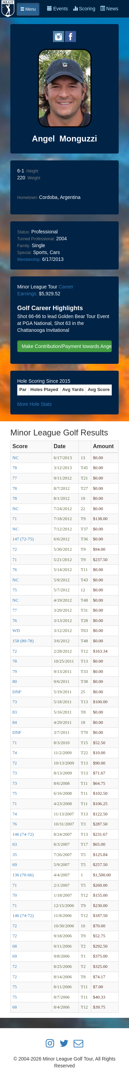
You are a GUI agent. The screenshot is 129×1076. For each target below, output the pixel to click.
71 (14, 518)
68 (14, 946)
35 (14, 854)
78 (14, 467)
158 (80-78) (23, 640)
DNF (16, 691)
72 (14, 549)
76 (14, 569)
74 (14, 752)
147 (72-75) (23, 538)
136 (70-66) (23, 874)
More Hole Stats (34, 404)
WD (16, 630)
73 (14, 701)
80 (14, 681)
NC (15, 457)
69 (14, 864)
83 (14, 712)
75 (14, 589)
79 (14, 671)
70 (14, 895)
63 (14, 844)
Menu (28, 9)
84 (14, 722)
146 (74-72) (23, 834)
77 (14, 478)
